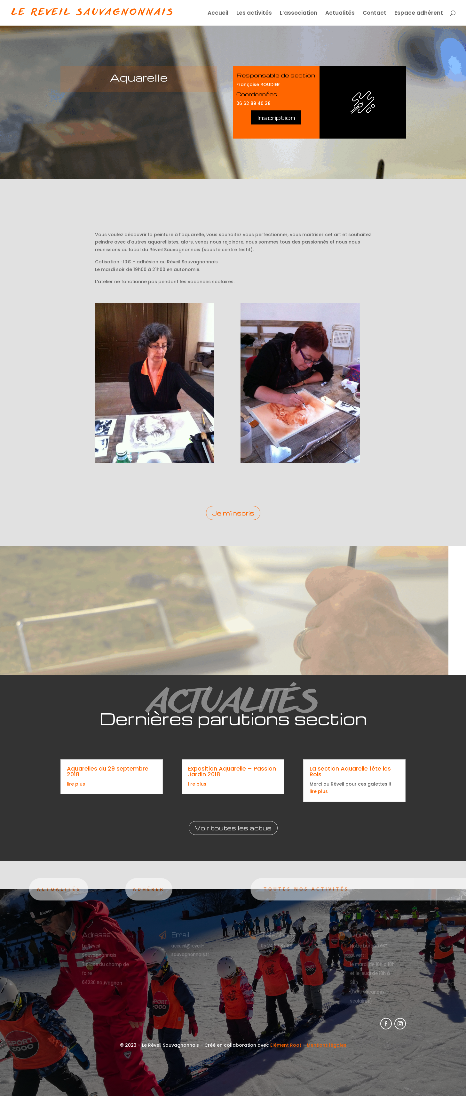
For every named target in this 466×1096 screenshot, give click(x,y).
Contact (374, 14)
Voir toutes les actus (233, 828)
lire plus (76, 784)
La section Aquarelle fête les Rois (350, 771)
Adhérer (108, 889)
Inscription (276, 117)
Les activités (254, 14)
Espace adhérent (418, 14)
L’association (298, 14)
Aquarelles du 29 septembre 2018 (107, 771)
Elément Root (285, 1045)
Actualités (340, 14)
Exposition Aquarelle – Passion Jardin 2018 (232, 771)
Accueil (218, 14)
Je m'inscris (233, 513)
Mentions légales (326, 1045)
